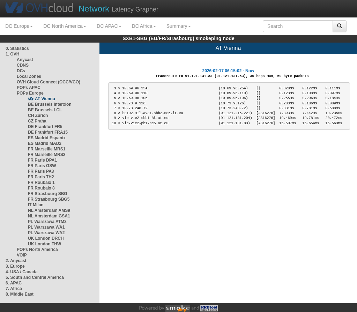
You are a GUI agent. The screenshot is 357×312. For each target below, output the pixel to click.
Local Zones (29, 76)
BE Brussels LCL (45, 109)
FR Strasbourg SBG (47, 193)
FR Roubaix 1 (41, 182)
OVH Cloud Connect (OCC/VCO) (48, 82)
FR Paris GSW (42, 165)
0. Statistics (17, 48)
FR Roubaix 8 (41, 188)
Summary (178, 26)
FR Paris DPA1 (42, 160)
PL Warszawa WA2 (46, 232)
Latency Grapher (118, 8)
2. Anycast (16, 260)
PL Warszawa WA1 (46, 227)
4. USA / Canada (22, 271)
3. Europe (15, 266)
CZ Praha (37, 121)
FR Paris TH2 (41, 176)
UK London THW (44, 244)
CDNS (23, 65)
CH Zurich (38, 115)
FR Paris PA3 (41, 171)
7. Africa (14, 288)
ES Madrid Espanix (47, 137)
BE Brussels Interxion (50, 104)
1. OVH (12, 54)
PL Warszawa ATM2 (47, 221)
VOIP (22, 255)
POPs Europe (30, 93)
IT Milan (36, 204)
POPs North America (37, 249)
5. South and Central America (35, 277)
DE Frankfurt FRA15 (48, 132)
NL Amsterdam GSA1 (49, 216)
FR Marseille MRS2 (46, 154)
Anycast (25, 59)
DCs (21, 70)
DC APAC (109, 26)
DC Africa (144, 26)
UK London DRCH (46, 238)
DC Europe (19, 26)
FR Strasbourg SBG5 (48, 199)
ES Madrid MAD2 (44, 143)
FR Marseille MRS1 (46, 149)
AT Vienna (45, 98)
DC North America (64, 26)
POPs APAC (28, 87)
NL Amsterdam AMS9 (49, 210)
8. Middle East (20, 294)
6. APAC (14, 283)
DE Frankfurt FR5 (45, 126)
